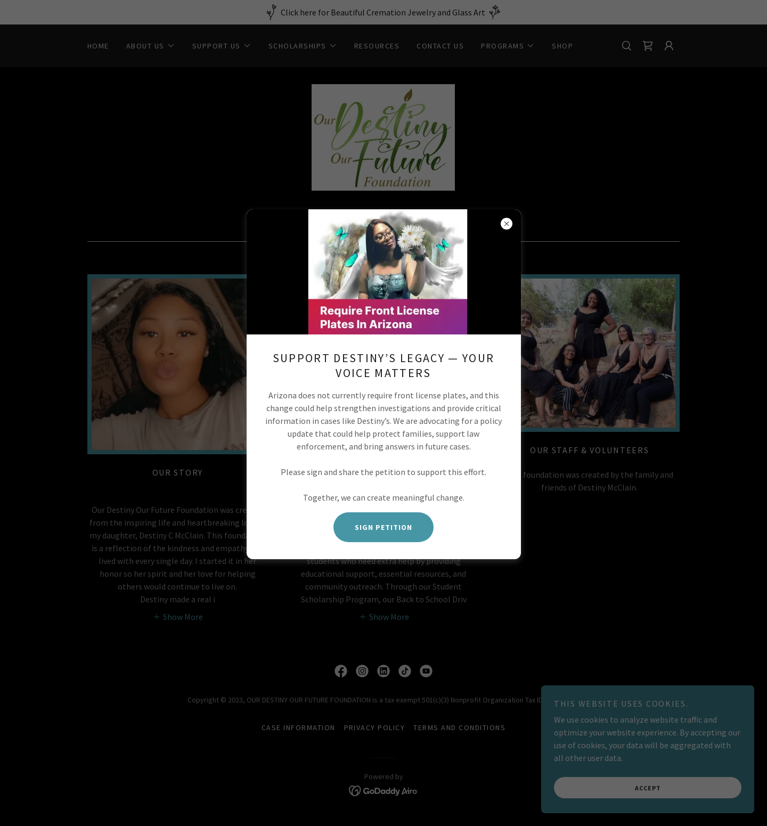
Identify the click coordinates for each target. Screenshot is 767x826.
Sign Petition (383, 527)
